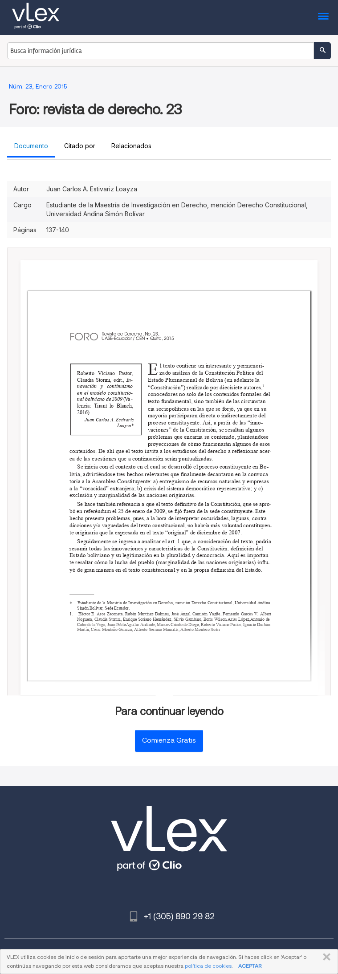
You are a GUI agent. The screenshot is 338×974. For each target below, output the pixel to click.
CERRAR (325, 957)
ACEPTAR (249, 966)
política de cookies (208, 966)
